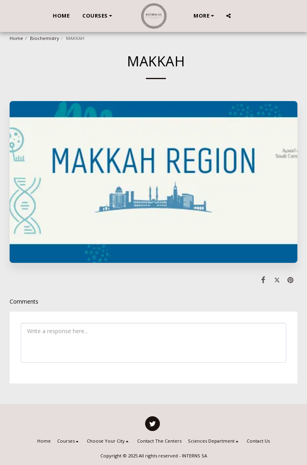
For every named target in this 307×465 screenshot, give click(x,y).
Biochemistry (44, 38)
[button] (98, 16)
